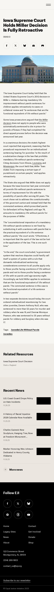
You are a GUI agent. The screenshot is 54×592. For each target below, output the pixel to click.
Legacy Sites (9, 531)
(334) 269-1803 (10, 560)
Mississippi (8, 166)
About (6, 542)
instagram (7, 514)
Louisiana (36, 162)
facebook (7, 503)
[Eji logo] (5, 4)
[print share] (42, 45)
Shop (31, 542)
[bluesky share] (24, 45)
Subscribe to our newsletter (16, 580)
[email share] (33, 45)
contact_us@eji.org (12, 565)
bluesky (28, 503)
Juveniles (8, 333)
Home (6, 525)
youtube (28, 514)
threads (18, 514)
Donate (31, 536)
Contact (32, 525)
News (6, 536)
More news (16, 469)
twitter (18, 503)
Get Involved (34, 531)
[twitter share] (15, 45)
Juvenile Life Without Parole (25, 329)
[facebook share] (6, 45)
